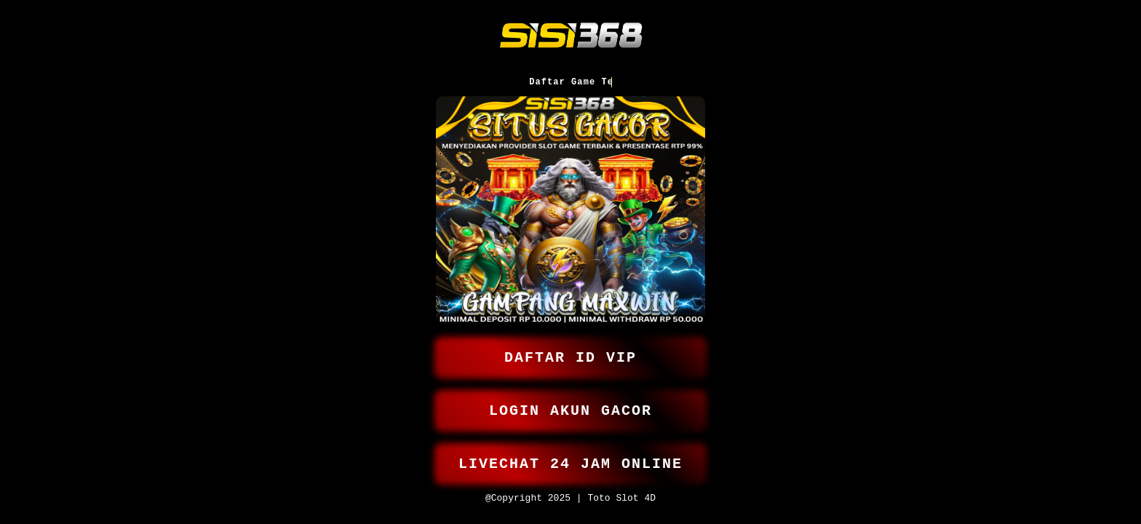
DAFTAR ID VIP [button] (570, 348)
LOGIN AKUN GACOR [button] (570, 404)
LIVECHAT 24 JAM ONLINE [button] (570, 460)
